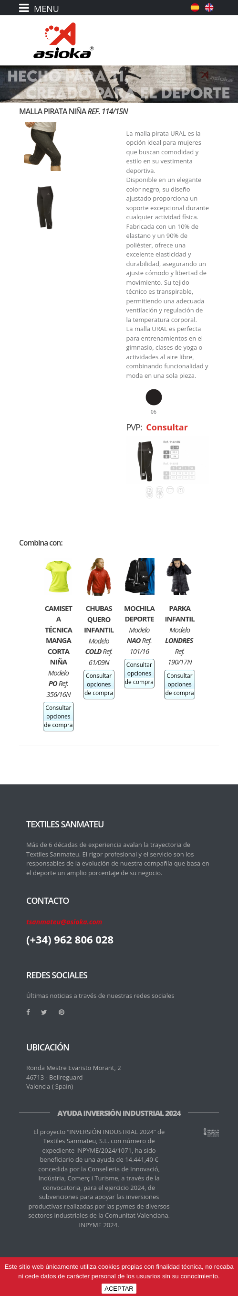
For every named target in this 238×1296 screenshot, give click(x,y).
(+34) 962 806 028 (70, 939)
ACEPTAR (118, 1288)
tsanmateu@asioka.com (64, 921)
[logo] (63, 40)
